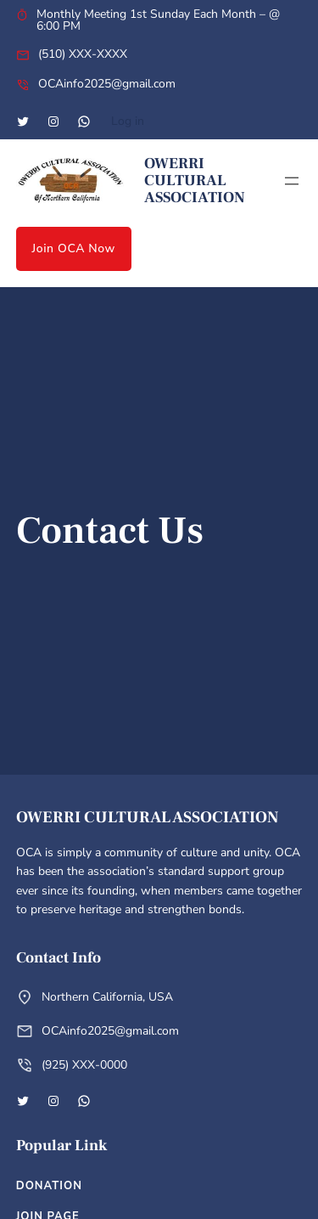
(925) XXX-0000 (84, 1065)
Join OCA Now (74, 248)
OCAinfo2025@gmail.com (107, 84)
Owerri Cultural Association (194, 180)
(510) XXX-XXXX (82, 54)
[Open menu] (292, 181)
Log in (127, 121)
